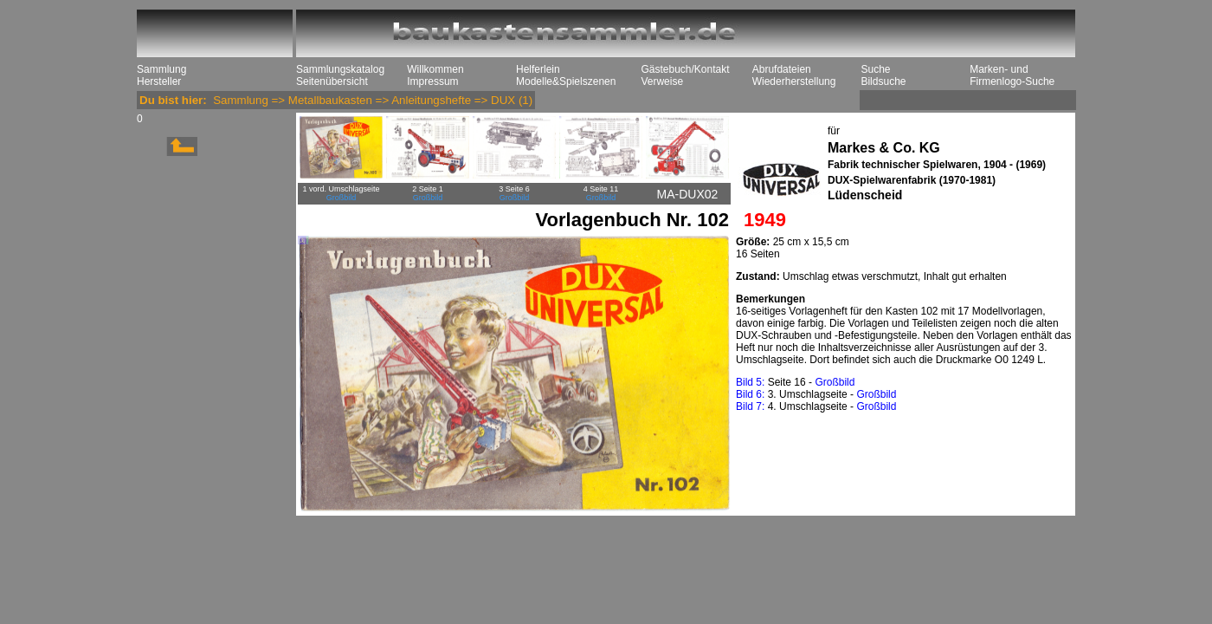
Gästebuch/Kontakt (685, 69)
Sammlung (161, 69)
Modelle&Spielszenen (566, 81)
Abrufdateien (781, 69)
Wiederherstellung (794, 81)
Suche (875, 69)
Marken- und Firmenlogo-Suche (1012, 75)
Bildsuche (883, 81)
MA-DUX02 (688, 194)
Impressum (432, 81)
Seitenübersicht (332, 81)
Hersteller (159, 81)
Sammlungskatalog (340, 69)
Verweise (662, 81)
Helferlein (538, 69)
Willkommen (435, 69)
